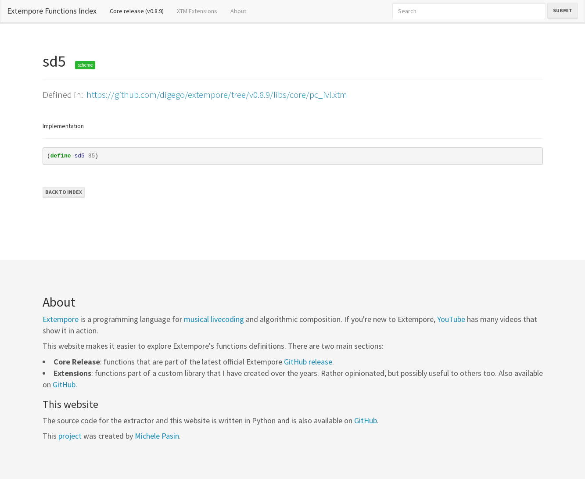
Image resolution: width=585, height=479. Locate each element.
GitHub (64, 384)
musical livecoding (214, 319)
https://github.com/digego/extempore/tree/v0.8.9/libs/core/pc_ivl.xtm (216, 94)
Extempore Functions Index (52, 11)
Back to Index (63, 192)
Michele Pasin (157, 436)
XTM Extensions (197, 11)
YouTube (451, 319)
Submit (562, 10)
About (238, 11)
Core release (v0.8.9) (140, 10)
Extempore (61, 319)
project (70, 436)
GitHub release (308, 362)
